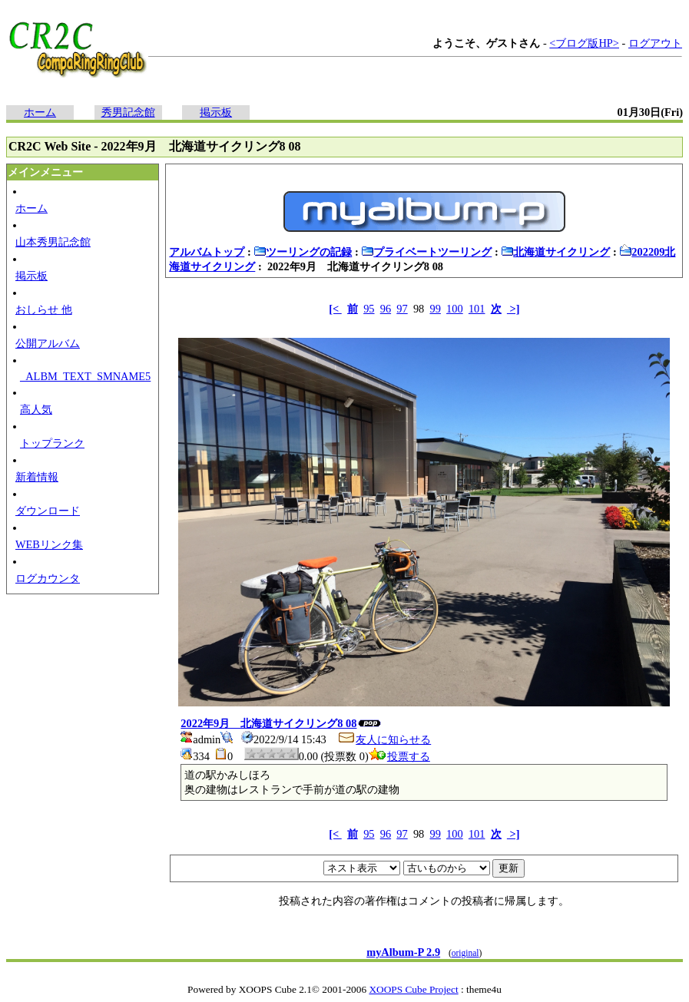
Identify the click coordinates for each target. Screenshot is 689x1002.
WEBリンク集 (49, 544)
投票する (399, 756)
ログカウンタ (47, 578)
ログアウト (655, 43)
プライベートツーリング (426, 252)
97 (401, 309)
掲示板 (216, 112)
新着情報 (36, 477)
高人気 (36, 409)
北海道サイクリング (555, 252)
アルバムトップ (206, 252)
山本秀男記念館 (53, 242)
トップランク (52, 443)
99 (434, 309)
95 (368, 309)
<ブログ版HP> (584, 43)
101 (477, 309)
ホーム (40, 112)
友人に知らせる (384, 739)
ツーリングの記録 (302, 252)
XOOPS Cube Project (413, 989)
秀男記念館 (128, 112)
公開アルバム (47, 343)
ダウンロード (47, 510)
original (465, 952)
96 (385, 309)
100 (454, 309)
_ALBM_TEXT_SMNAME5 (85, 376)
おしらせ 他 (43, 309)
